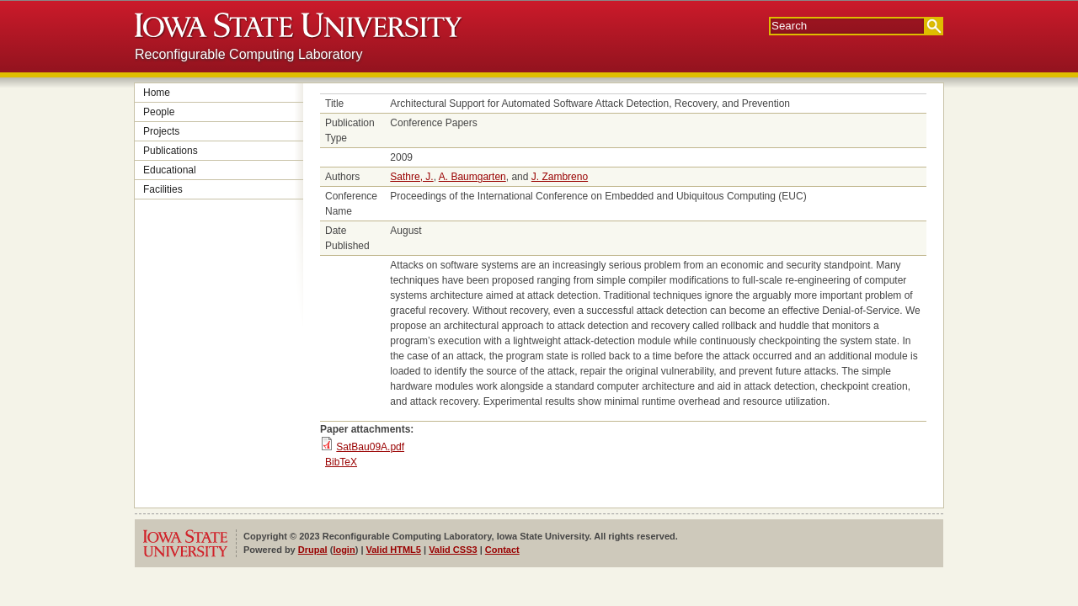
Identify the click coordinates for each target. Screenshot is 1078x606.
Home (156, 92)
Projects (161, 131)
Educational (169, 170)
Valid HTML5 (393, 550)
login (344, 550)
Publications (170, 151)
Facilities (163, 189)
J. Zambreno (559, 177)
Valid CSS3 (453, 550)
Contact (502, 550)
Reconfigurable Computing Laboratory (248, 54)
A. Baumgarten (472, 177)
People (158, 112)
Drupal (313, 550)
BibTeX (341, 462)
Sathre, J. (411, 177)
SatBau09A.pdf (370, 447)
